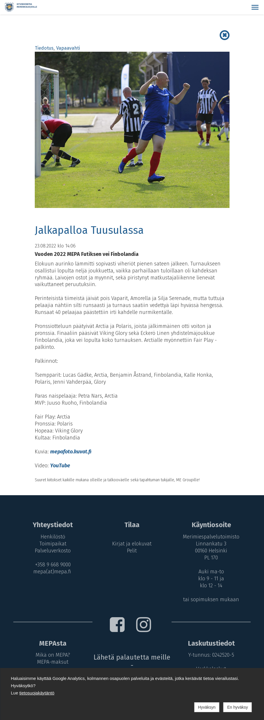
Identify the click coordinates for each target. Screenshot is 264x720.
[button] (255, 7)
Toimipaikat (51, 544)
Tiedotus (44, 48)
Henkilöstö (51, 537)
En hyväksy (237, 707)
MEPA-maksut (52, 662)
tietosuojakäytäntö (36, 692)
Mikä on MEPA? (51, 655)
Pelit (132, 550)
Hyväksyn (207, 707)
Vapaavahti (68, 48)
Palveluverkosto (52, 550)
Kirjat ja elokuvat (132, 544)
